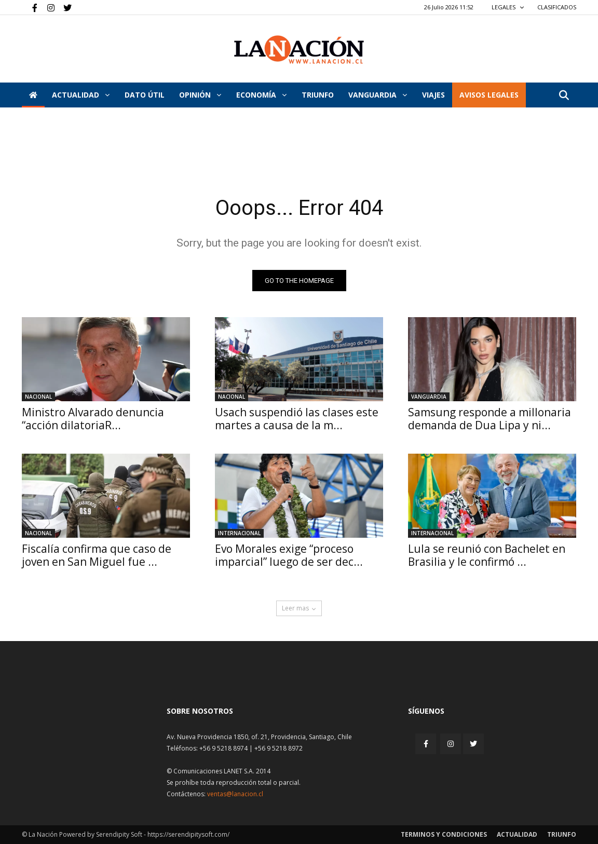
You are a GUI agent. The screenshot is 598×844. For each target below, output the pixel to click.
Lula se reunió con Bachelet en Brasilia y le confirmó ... (486, 555)
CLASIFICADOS (556, 7)
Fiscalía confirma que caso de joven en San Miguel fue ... (96, 555)
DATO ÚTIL (145, 95)
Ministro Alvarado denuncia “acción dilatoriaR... (93, 418)
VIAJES (433, 95)
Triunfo (318, 95)
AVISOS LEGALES (489, 95)
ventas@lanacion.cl (235, 793)
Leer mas (299, 608)
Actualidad (81, 95)
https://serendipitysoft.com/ (188, 834)
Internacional (239, 533)
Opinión (200, 95)
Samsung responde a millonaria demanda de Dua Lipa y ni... (489, 418)
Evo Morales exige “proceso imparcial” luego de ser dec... (289, 555)
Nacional (38, 396)
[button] (563, 96)
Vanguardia (377, 95)
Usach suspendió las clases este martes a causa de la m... (296, 418)
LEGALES (508, 7)
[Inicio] (33, 95)
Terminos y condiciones (444, 834)
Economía (261, 95)
